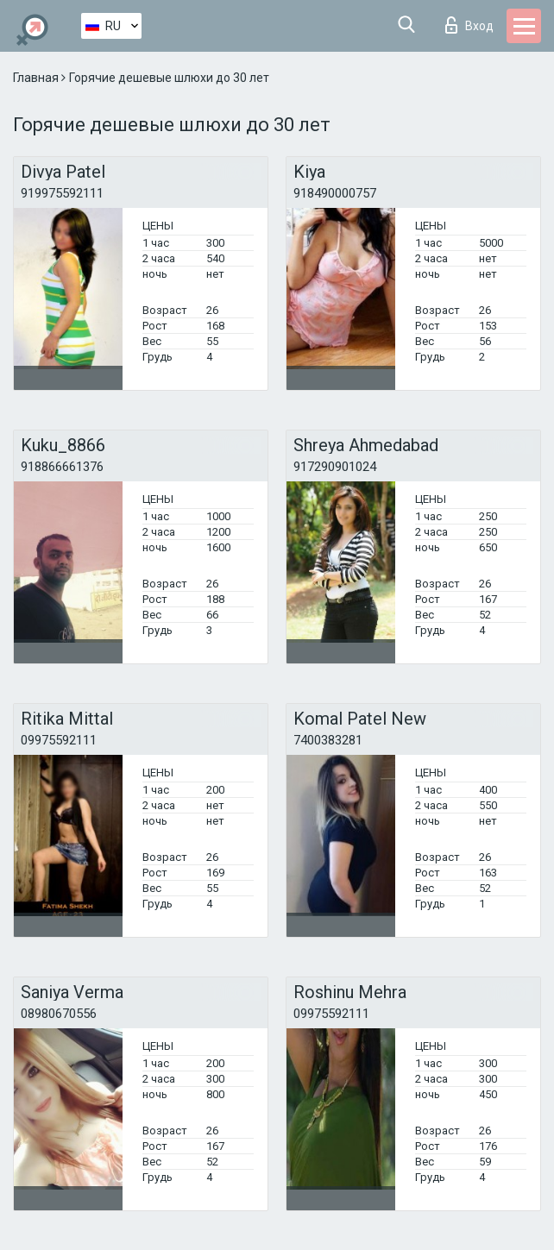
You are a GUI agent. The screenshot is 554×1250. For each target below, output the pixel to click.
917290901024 (334, 466)
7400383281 (327, 740)
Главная (37, 78)
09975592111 (59, 740)
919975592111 (62, 193)
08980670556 (59, 1013)
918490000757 (334, 193)
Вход (469, 25)
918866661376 (62, 466)
